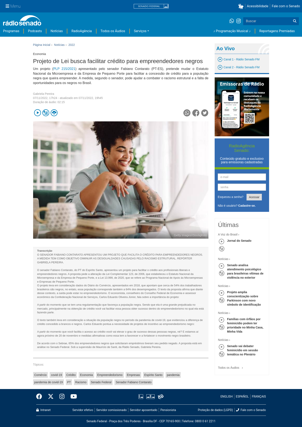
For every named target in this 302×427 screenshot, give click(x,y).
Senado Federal (101, 382)
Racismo (80, 382)
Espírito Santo (153, 375)
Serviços (140, 31)
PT (69, 382)
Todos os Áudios (113, 31)
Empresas (133, 375)
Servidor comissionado (111, 410)
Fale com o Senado (286, 6)
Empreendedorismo (110, 375)
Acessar (254, 197)
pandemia (173, 375)
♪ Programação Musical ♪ (232, 31)
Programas (11, 31)
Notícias (57, 31)
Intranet (43, 410)
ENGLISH (226, 396)
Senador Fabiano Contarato (134, 382)
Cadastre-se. (247, 205)
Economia (86, 375)
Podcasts (35, 31)
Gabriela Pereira (43, 93)
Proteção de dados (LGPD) (215, 410)
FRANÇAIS (259, 396)
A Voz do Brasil (227, 234)
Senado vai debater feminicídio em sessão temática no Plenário (242, 350)
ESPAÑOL (242, 396)
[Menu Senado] (13, 6)
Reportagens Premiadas (277, 31)
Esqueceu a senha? (230, 197)
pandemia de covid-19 (48, 382)
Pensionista (168, 410)
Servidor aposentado (143, 410)
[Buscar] (295, 21)
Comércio (40, 375)
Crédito (71, 375)
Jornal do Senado (239, 240)
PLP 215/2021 (64, 69)
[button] (241, 6)
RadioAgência (81, 31)
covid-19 (56, 375)
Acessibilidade (257, 6)
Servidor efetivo (82, 410)
